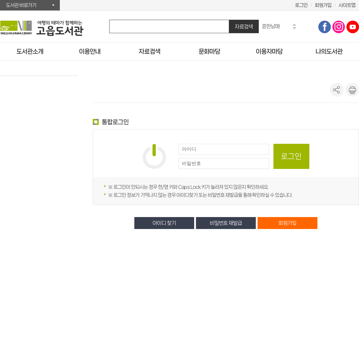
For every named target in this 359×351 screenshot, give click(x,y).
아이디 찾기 (164, 223)
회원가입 (323, 5)
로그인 (301, 5)
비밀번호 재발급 (226, 223)
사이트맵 (347, 5)
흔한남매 (271, 26)
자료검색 (244, 26)
